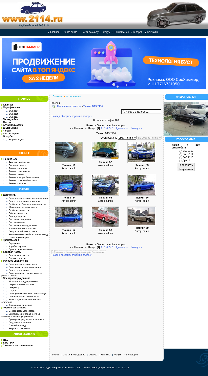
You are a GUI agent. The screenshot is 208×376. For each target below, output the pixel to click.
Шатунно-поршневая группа (23, 207)
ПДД (5, 339)
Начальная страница (69, 106)
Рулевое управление (15, 260)
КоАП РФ (8, 342)
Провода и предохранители (23, 281)
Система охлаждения (20, 219)
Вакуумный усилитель (20, 322)
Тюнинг (55, 354)
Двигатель (9, 194)
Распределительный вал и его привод (28, 234)
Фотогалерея (11, 133)
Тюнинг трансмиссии (19, 171)
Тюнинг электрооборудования (24, 177)
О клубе (8, 136)
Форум (106, 32)
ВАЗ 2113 (13, 117)
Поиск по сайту (90, 32)
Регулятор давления (19, 328)
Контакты (152, 32)
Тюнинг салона (16, 174)
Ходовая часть (12, 252)
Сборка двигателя (18, 213)
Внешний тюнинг (17, 165)
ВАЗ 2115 (13, 114)
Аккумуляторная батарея (21, 284)
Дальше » (122, 128)
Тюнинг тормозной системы (23, 180)
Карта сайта (70, 32)
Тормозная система (14, 307)
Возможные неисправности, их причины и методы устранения (20, 315)
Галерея (137, 32)
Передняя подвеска (19, 255)
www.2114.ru (74, 367)
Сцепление (14, 243)
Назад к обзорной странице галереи (71, 116)
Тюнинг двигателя (18, 168)
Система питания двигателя (23, 225)
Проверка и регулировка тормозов (26, 319)
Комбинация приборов (20, 305)
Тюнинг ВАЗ (10, 159)
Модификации (11, 107)
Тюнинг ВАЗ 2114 (93, 106)
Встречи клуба (16, 139)
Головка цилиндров (19, 237)
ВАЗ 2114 (13, 111)
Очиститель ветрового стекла (24, 296)
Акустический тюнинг (19, 162)
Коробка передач (17, 246)
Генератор (14, 287)
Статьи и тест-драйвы (74, 354)
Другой (186, 160)
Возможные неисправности (23, 264)
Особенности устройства (21, 311)
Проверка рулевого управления (25, 267)
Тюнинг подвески (17, 183)
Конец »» (136, 128)
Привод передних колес (21, 249)
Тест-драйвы (10, 119)
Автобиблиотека (13, 125)
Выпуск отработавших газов (23, 231)
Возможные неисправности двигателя (28, 198)
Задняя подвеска (17, 258)
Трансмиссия (11, 240)
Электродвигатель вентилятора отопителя (21, 300)
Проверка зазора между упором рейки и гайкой (21, 274)
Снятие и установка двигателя (24, 201)
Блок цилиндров (17, 216)
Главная (55, 32)
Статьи (7, 122)
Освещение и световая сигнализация (28, 293)
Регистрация (122, 32)
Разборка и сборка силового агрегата (28, 204)
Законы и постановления (18, 345)
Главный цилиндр (18, 325)
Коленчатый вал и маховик (22, 228)
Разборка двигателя (19, 210)
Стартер (13, 290)
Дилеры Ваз (10, 127)
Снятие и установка (19, 270)
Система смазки (17, 222)
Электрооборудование (16, 278)
